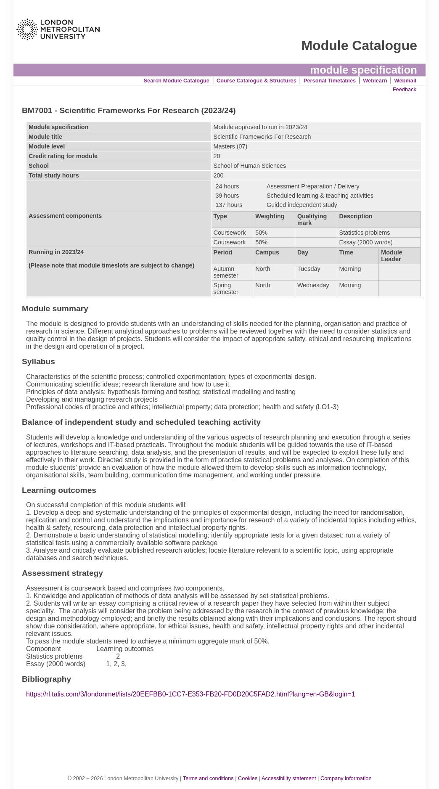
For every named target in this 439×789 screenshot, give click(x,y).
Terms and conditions (208, 778)
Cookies (247, 778)
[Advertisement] (224, 728)
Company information (346, 778)
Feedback (404, 89)
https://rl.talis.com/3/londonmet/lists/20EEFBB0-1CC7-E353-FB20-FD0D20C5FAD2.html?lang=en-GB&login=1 (190, 694)
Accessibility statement (289, 778)
